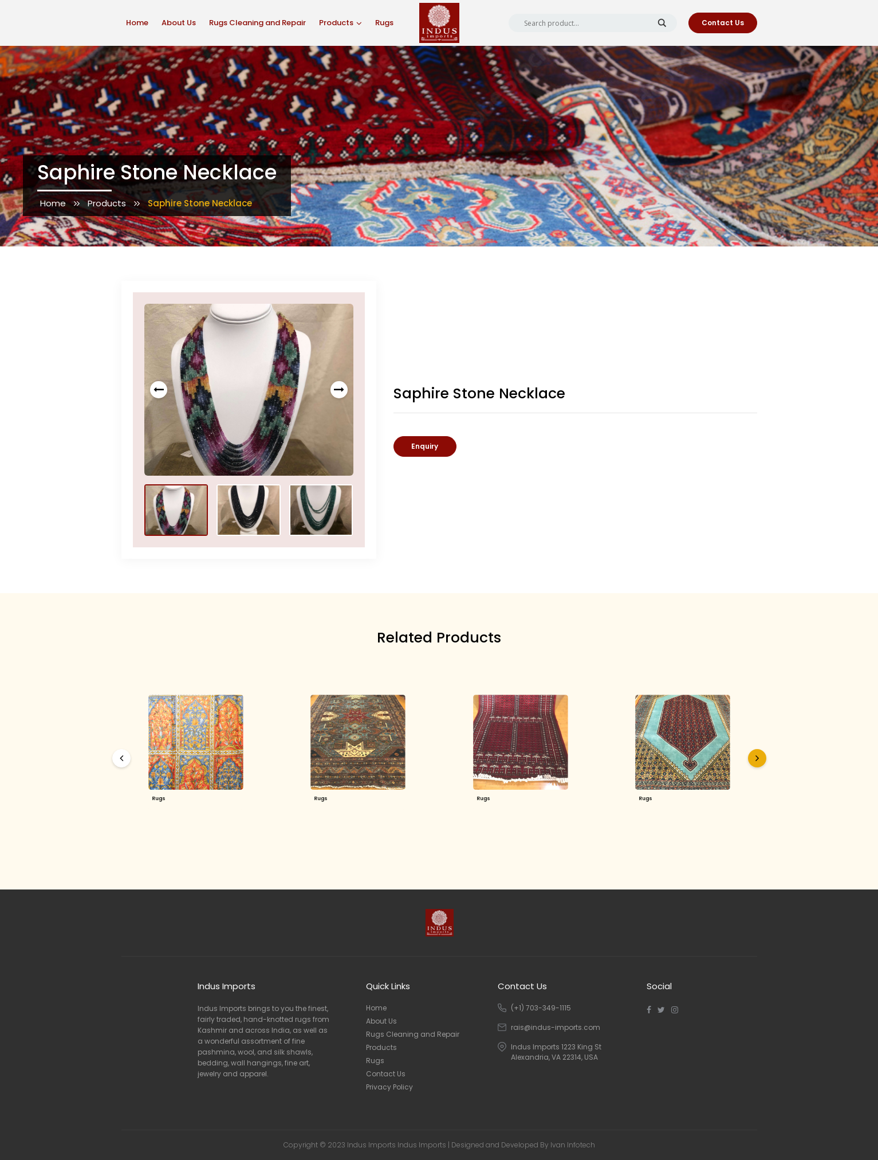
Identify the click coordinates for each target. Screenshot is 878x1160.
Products (336, 22)
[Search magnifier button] (662, 23)
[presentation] (158, 389)
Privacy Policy (389, 1087)
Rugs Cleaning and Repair (257, 22)
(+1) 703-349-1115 (541, 1008)
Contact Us (723, 23)
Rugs (384, 22)
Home (137, 22)
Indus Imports (421, 1145)
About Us (179, 22)
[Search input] (587, 23)
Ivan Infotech (572, 1145)
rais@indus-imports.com (555, 1027)
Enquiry (424, 446)
